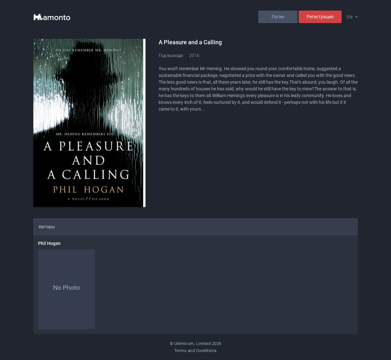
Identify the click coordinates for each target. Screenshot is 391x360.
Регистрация (320, 16)
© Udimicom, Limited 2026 (195, 343)
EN (350, 17)
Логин (277, 16)
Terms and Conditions (195, 350)
